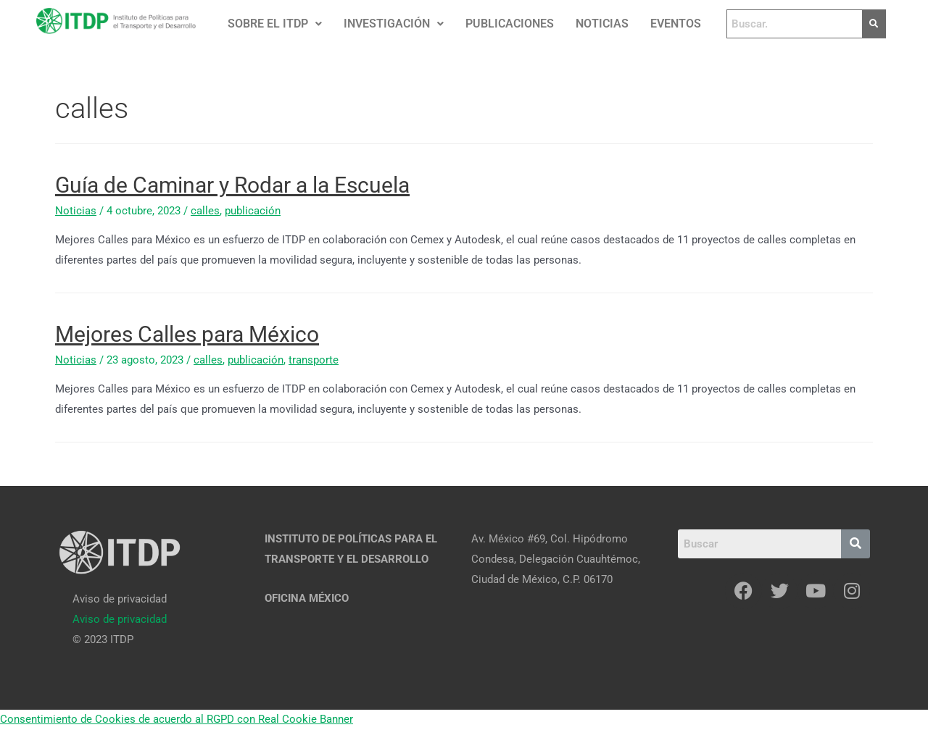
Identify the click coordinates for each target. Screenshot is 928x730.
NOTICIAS (602, 23)
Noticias (75, 210)
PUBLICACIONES (509, 23)
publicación (253, 210)
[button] (275, 24)
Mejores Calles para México (187, 334)
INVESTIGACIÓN (394, 23)
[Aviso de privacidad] (119, 619)
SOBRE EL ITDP (275, 23)
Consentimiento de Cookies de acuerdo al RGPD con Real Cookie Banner (176, 719)
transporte (314, 359)
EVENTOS (675, 23)
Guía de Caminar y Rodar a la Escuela (232, 185)
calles (205, 210)
